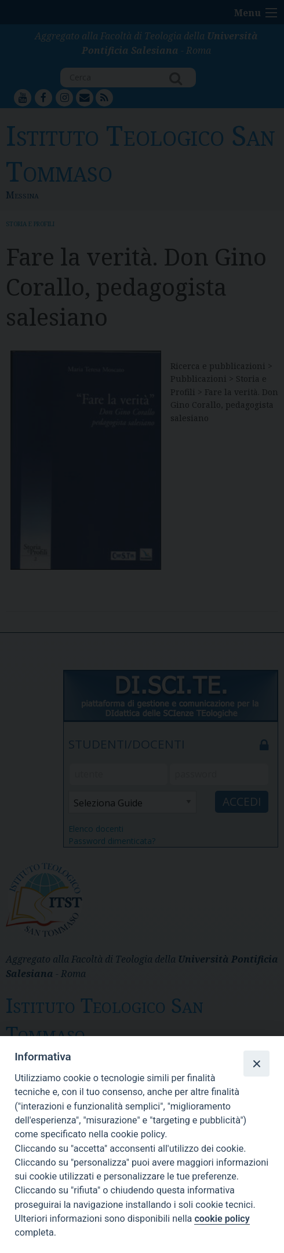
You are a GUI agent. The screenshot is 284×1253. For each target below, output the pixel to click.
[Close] (256, 1063)
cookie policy (221, 1218)
